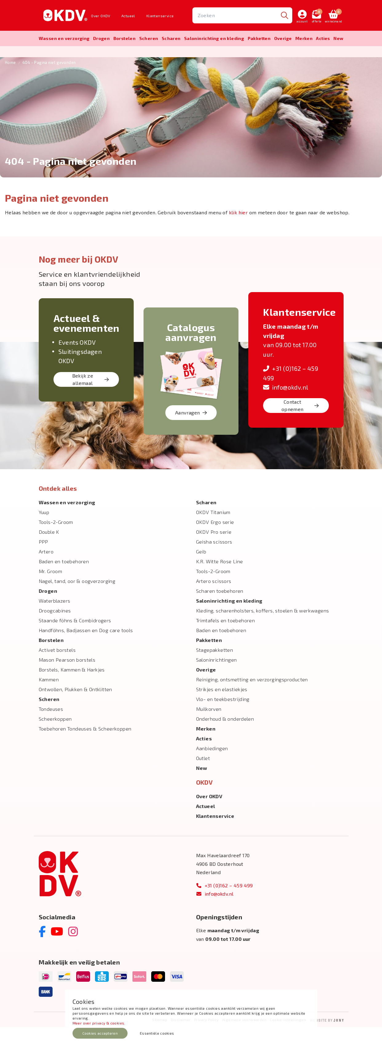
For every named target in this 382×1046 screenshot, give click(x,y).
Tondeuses (51, 728)
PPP (43, 561)
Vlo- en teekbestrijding (223, 718)
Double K (49, 551)
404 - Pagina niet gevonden (49, 81)
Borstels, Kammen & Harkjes (72, 688)
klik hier (238, 231)
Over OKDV (100, 16)
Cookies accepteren (100, 1033)
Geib (201, 570)
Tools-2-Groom (56, 541)
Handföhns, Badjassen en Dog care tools (86, 649)
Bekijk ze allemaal (90, 398)
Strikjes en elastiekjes (221, 708)
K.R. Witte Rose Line (219, 580)
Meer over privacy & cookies (98, 1023)
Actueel (128, 16)
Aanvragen (191, 431)
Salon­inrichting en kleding (214, 38)
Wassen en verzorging (64, 38)
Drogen (101, 38)
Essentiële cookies (157, 1033)
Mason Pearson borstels (67, 679)
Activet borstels (57, 669)
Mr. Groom (50, 590)
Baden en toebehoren (64, 580)
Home (10, 81)
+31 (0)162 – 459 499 (224, 904)
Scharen (171, 38)
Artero (46, 570)
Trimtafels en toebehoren (225, 639)
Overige (283, 38)
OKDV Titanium (213, 531)
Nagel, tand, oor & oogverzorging (77, 600)
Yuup (44, 531)
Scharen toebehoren (219, 610)
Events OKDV (77, 361)
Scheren (148, 38)
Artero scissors (213, 600)
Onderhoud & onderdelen (225, 738)
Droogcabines (55, 629)
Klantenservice (160, 16)
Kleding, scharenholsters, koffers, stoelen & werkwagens (262, 629)
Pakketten (259, 38)
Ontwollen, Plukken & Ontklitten (75, 708)
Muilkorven (209, 728)
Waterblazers (54, 620)
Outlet (203, 777)
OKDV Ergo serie (215, 541)
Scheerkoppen (55, 738)
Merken (304, 38)
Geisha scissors (214, 561)
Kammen (49, 698)
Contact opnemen (300, 424)
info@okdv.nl (285, 406)
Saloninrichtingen (216, 679)
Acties (323, 38)
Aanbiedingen (212, 767)
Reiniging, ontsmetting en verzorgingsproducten (252, 698)
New (338, 38)
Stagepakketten (214, 669)
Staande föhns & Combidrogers (75, 639)
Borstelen (124, 38)
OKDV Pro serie (214, 551)
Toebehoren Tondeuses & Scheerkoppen (85, 748)
